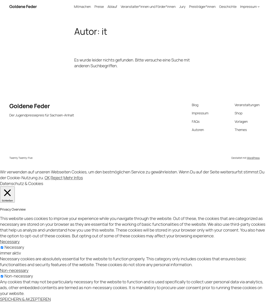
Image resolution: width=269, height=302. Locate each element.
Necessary (14, 247)
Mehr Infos (73, 178)
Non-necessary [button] (14, 270)
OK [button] (47, 178)
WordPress (253, 158)
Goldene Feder (23, 6)
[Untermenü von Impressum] (259, 7)
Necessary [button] (10, 241)
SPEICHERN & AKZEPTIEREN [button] (25, 299)
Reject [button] (57, 178)
